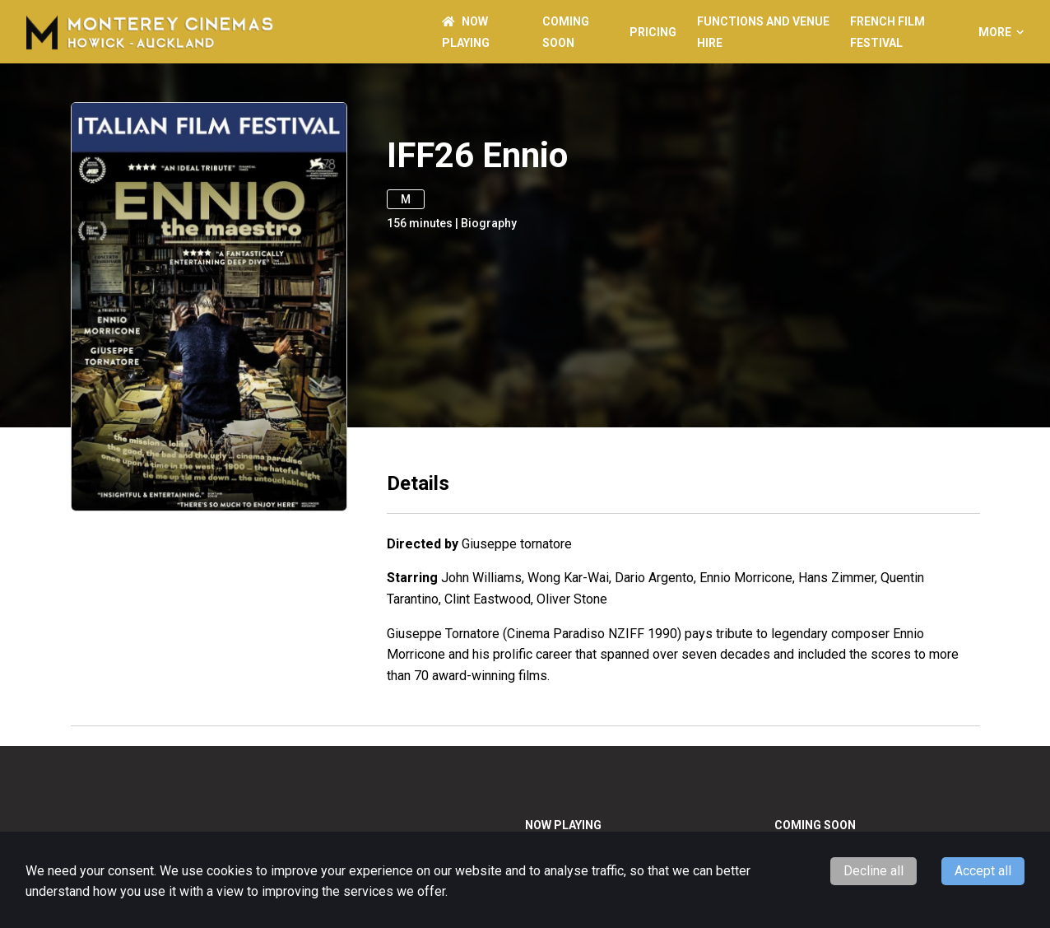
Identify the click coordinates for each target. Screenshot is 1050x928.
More (1001, 32)
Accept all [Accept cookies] (983, 871)
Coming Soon (815, 825)
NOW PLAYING (563, 825)
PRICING (653, 32)
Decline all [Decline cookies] (873, 871)
